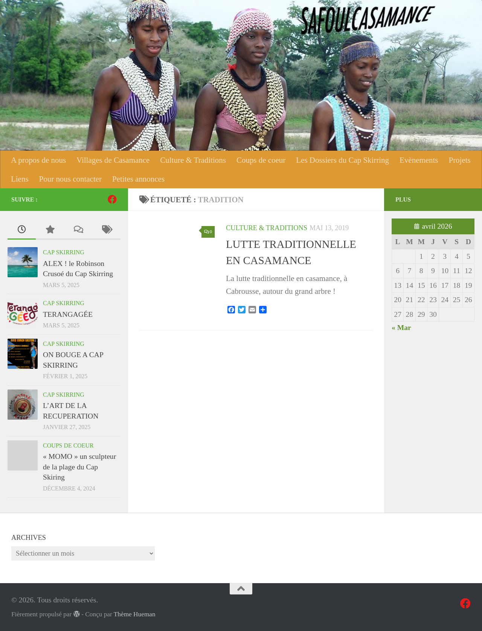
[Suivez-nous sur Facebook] (112, 199)
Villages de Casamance (112, 160)
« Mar (401, 327)
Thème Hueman (135, 614)
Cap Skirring (63, 252)
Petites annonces (138, 178)
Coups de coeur (260, 160)
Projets (459, 160)
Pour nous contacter (70, 178)
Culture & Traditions (193, 160)
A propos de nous (38, 160)
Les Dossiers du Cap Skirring (342, 160)
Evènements (419, 160)
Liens (20, 178)
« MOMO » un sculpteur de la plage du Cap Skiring (79, 466)
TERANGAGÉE (68, 314)
